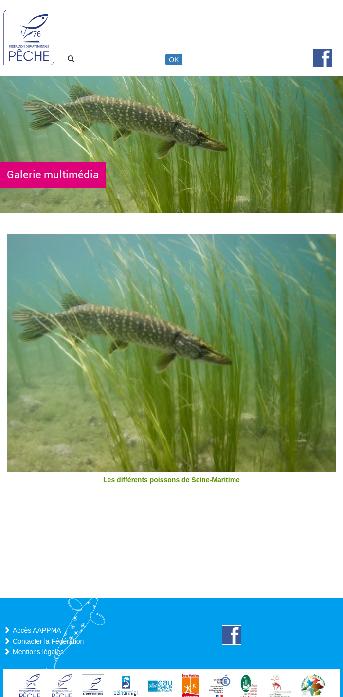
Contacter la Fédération (48, 641)
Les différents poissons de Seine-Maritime (171, 480)
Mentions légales (38, 652)
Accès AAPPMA (37, 630)
